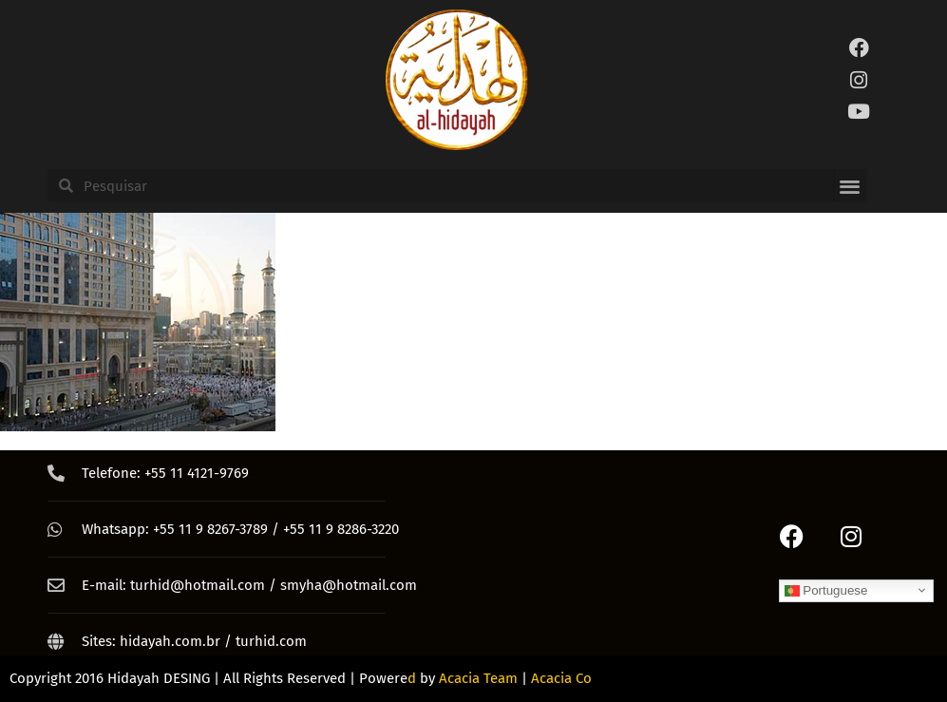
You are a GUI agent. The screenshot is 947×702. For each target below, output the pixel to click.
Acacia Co (561, 678)
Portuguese (826, 590)
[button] (849, 185)
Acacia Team (478, 678)
